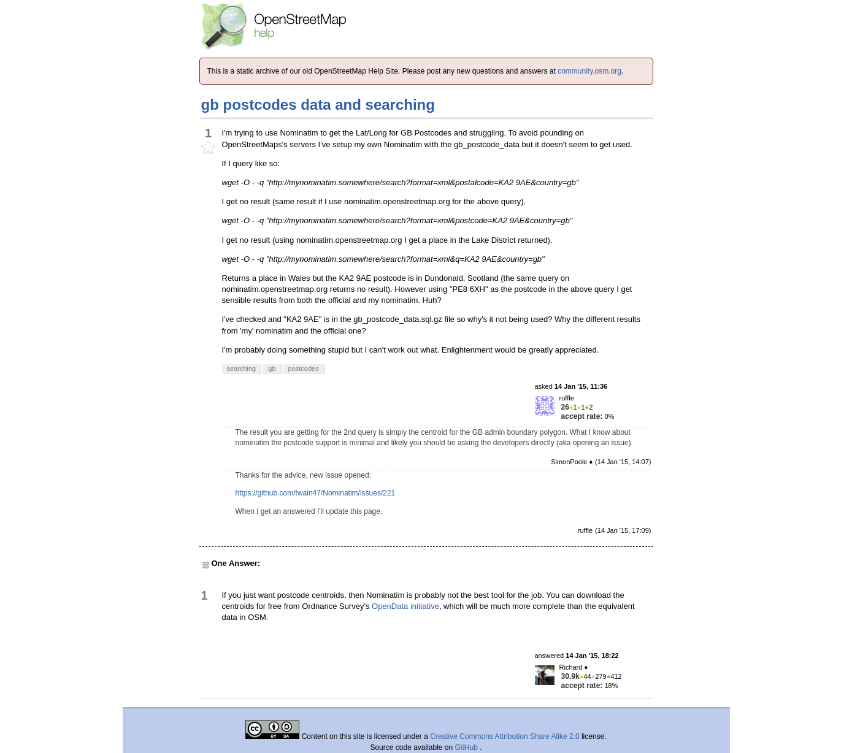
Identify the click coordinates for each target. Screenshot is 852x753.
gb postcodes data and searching (318, 104)
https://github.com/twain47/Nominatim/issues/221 (316, 493)
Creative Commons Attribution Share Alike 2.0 (504, 736)
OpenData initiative (405, 606)
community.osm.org (589, 71)
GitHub (467, 747)
